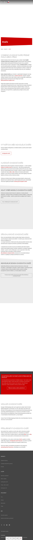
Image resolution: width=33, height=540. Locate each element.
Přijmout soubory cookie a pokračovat (16, 388)
